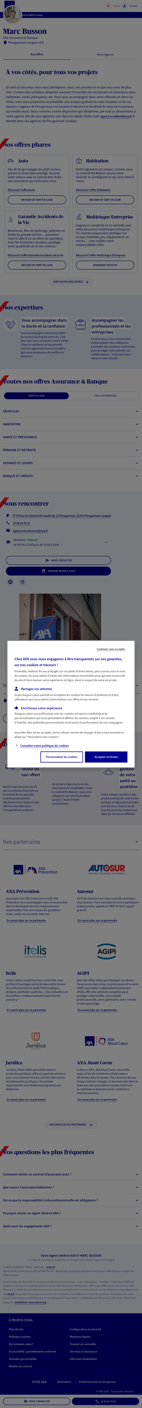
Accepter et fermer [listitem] (106, 757)
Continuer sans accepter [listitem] (111, 649)
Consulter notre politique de (44, 746)
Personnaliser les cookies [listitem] (61, 757)
